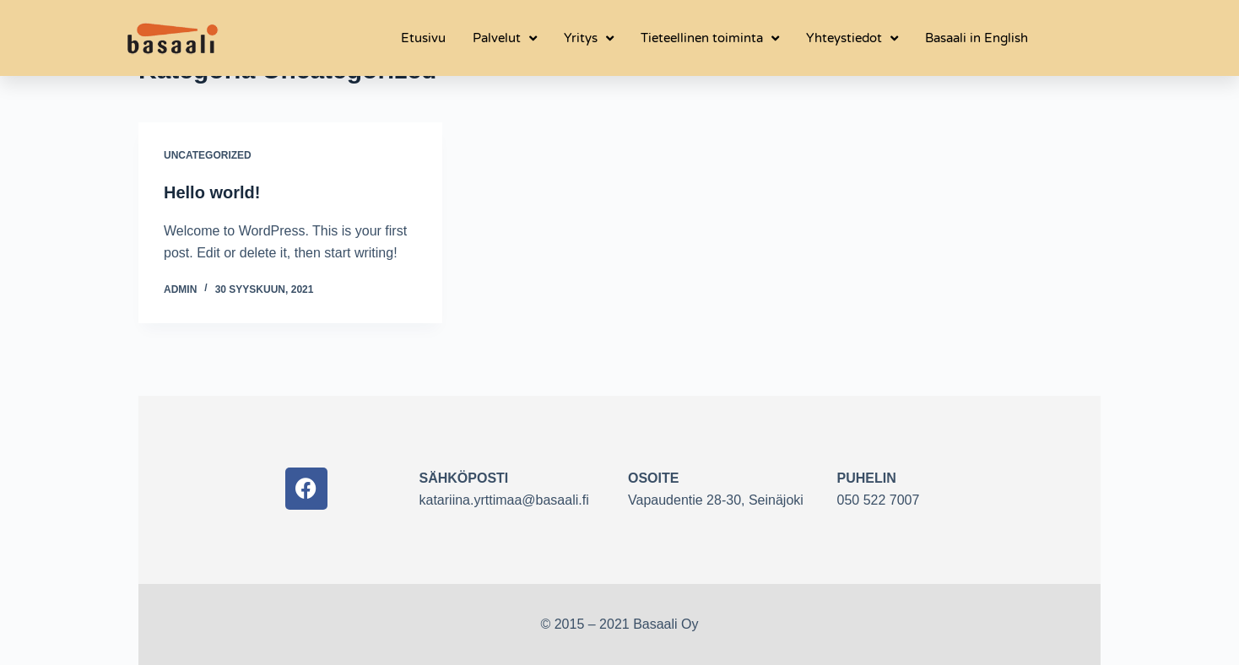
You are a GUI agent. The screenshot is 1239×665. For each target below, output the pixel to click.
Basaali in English (976, 38)
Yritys (589, 38)
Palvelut (505, 38)
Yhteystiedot (852, 38)
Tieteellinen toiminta (710, 38)
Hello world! (212, 192)
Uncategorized (208, 155)
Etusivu (423, 38)
